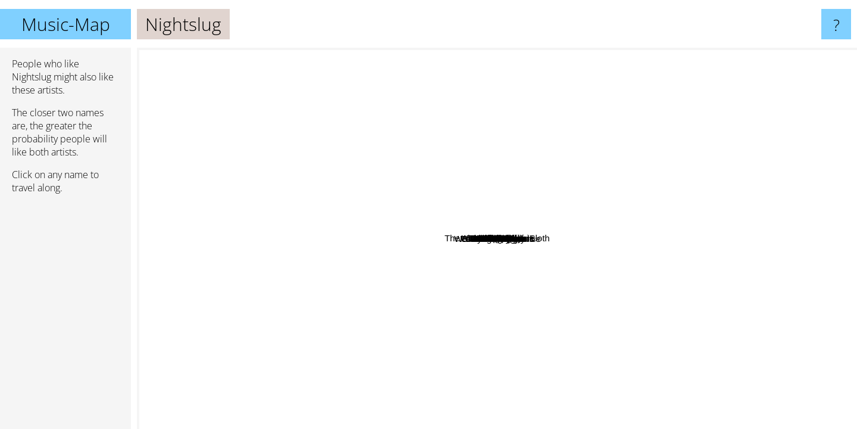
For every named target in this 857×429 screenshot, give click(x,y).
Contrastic (235, 274)
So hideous (741, 315)
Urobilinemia (643, 121)
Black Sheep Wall (486, 295)
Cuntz (528, 267)
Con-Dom (470, 96)
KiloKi (370, 332)
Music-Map (65, 24)
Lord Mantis (782, 202)
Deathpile (429, 270)
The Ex (156, 219)
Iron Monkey (654, 250)
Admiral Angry (446, 301)
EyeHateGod (631, 421)
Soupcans (388, 133)
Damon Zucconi (723, 147)
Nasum (555, 56)
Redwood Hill (391, 169)
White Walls (633, 202)
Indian (635, 277)
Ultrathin (208, 192)
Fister (405, 227)
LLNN (395, 304)
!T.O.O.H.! (717, 232)
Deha (627, 169)
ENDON (284, 163)
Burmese (589, 276)
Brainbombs (491, 279)
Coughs (533, 282)
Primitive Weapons (501, 383)
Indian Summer (227, 419)
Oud (657, 308)
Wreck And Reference (808, 320)
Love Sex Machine (488, 262)
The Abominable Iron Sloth (478, 234)
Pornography (493, 196)
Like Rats (256, 253)
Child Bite (567, 263)
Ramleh (249, 91)
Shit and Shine (734, 132)
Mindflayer (594, 402)
